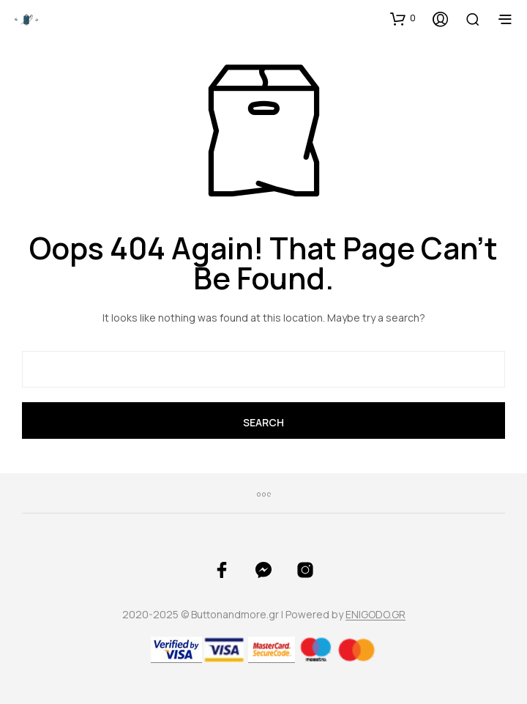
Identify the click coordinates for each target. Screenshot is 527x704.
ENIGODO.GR (375, 614)
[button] (403, 18)
